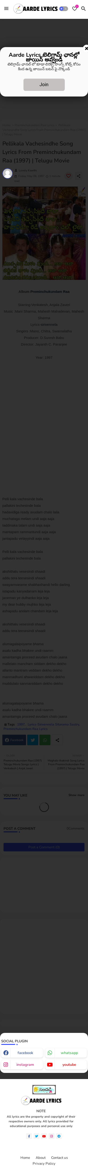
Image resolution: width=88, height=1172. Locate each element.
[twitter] (36, 1136)
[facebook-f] (29, 1136)
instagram (25, 1064)
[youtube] (44, 1136)
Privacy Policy (44, 1163)
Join (43, 84)
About (41, 1158)
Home (25, 1158)
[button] (63, 8)
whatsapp (69, 1052)
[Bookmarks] (74, 9)
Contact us (59, 1158)
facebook (25, 1052)
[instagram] (51, 1136)
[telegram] (59, 1136)
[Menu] (6, 8)
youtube (69, 1064)
